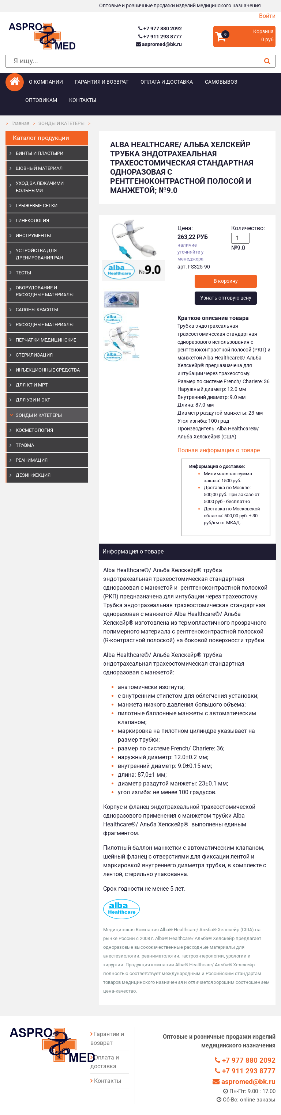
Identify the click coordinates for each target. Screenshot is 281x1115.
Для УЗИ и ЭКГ (33, 400)
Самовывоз (221, 82)
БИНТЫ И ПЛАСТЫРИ (39, 153)
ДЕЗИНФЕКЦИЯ (33, 475)
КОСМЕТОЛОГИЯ (34, 430)
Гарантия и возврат (101, 82)
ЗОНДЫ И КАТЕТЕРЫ (61, 123)
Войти (267, 15)
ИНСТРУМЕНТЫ (33, 235)
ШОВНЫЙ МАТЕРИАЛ (39, 168)
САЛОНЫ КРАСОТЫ (37, 309)
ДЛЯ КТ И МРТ (32, 385)
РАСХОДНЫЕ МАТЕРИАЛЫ (45, 324)
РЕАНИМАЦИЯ (32, 460)
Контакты (82, 100)
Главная (20, 123)
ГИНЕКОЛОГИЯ (32, 220)
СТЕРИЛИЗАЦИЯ (34, 355)
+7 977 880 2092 (160, 29)
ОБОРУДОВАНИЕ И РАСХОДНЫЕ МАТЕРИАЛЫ (45, 291)
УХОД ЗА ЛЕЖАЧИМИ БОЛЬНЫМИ (40, 186)
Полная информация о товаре (218, 450)
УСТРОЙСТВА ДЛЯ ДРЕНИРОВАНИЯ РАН (39, 254)
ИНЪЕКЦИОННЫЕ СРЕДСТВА (48, 370)
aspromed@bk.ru (159, 44)
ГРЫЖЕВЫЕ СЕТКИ (36, 205)
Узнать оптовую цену (225, 298)
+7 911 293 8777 (160, 37)
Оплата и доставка (166, 82)
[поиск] (140, 61)
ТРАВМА (25, 445)
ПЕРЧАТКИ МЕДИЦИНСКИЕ (46, 340)
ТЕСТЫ (23, 272)
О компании (46, 82)
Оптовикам (41, 100)
